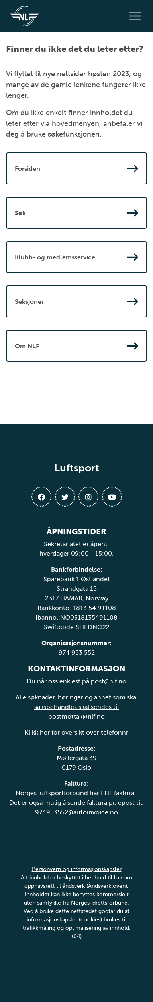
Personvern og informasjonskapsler (77, 869)
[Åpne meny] (137, 16)
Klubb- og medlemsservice (76, 257)
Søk (76, 212)
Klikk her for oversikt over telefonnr (76, 732)
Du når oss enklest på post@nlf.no (76, 681)
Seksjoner (76, 301)
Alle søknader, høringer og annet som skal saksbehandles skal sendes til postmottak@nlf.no (77, 706)
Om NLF (76, 345)
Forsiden (76, 168)
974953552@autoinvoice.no (76, 812)
